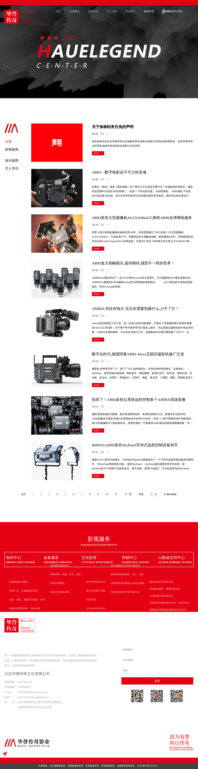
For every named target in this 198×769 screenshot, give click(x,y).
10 (106, 494)
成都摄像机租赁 (75, 766)
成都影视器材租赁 (126, 766)
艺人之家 (112, 11)
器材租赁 (93, 11)
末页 (141, 494)
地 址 (9, 702)
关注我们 (130, 11)
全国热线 (9, 687)
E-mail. (8, 692)
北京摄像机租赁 (57, 766)
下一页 (128, 494)
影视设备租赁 (92, 766)
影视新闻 (11, 149)
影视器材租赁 (108, 766)
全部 (8, 142)
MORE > (98, 153)
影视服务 (75, 11)
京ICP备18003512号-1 (147, 766)
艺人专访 (11, 168)
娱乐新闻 (11, 160)
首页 (58, 11)
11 (116, 494)
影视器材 (9, 682)
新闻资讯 (149, 11)
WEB (7, 697)
